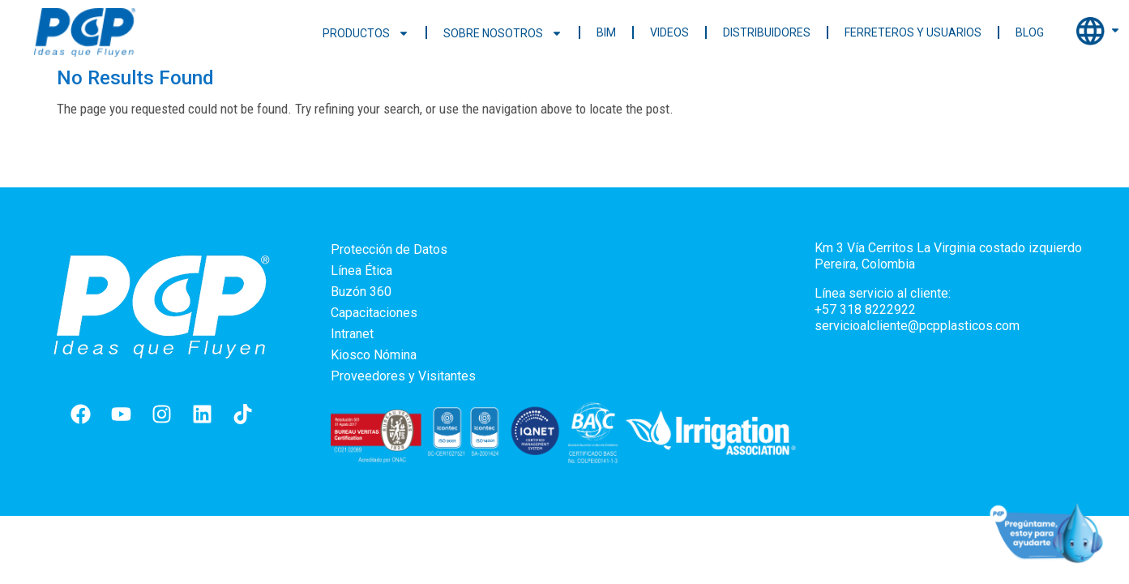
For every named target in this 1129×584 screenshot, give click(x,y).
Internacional (1098, 32)
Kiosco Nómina (374, 355)
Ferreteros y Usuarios (913, 32)
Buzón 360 (361, 291)
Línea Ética (361, 270)
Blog (1030, 32)
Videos (669, 32)
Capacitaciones (374, 312)
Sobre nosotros (502, 33)
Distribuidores (766, 32)
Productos (366, 33)
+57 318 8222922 (865, 309)
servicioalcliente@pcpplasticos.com (917, 325)
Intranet (352, 333)
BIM (606, 32)
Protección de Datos (389, 249)
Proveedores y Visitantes (403, 376)
